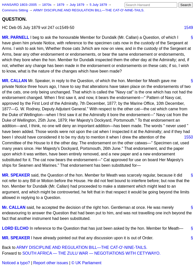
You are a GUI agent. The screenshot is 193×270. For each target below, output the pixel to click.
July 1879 (77, 5)
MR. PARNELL (15, 37)
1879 (61, 5)
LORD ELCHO (15, 228)
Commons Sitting (15, 10)
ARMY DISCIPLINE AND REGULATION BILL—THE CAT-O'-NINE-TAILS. (88, 10)
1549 (188, 27)
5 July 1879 (98, 5)
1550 (188, 137)
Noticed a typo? (16, 263)
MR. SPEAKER (16, 175)
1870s (47, 5)
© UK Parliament (86, 263)
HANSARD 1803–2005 (19, 5)
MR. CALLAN (14, 81)
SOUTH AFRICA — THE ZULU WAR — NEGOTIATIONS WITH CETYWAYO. (91, 253)
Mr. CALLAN (13, 207)
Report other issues (50, 263)
